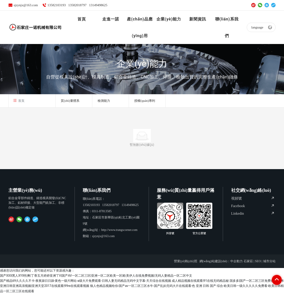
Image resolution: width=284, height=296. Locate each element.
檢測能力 (105, 102)
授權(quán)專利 (146, 102)
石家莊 (248, 263)
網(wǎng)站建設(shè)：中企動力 (221, 263)
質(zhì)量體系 (72, 102)
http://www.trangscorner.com (119, 232)
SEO (258, 263)
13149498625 (98, 5)
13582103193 (56, 5)
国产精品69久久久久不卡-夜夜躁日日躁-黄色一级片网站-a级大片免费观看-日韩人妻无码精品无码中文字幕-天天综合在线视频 (85, 283)
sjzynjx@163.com (26, 5)
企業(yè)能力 (142, 63)
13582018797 (77, 5)
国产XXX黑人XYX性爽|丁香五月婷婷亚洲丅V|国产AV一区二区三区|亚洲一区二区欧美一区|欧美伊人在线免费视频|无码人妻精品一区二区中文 (96, 278)
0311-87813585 (102, 213)
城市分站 (269, 263)
